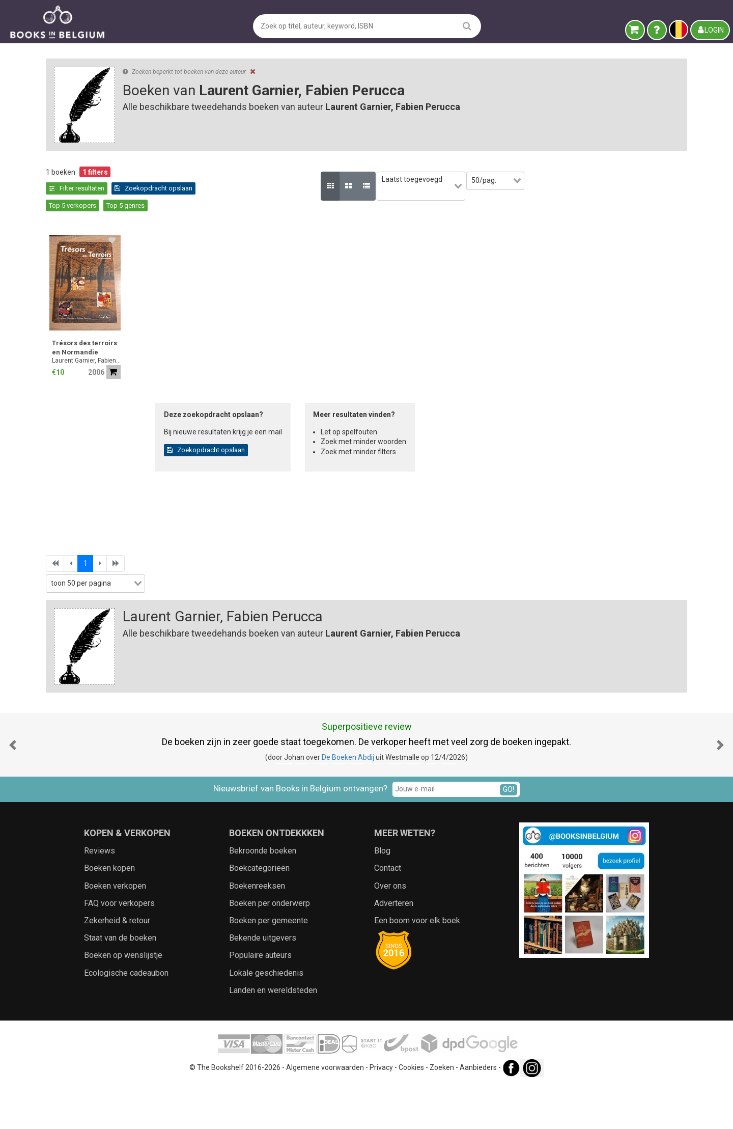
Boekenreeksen (257, 929)
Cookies (411, 1111)
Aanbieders (478, 1111)
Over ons (390, 929)
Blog (382, 894)
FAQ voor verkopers (119, 947)
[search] (467, 26)
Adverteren (393, 947)
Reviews (99, 894)
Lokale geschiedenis (266, 1017)
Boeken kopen (109, 912)
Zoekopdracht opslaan (256, 188)
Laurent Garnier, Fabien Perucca (254, 343)
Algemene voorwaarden (325, 1111)
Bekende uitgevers (262, 981)
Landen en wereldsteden (273, 1034)
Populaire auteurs (260, 999)
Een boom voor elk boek (417, 964)
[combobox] (125, 353)
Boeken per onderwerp (269, 947)
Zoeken (442, 1111)
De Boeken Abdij (348, 801)
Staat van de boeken (120, 981)
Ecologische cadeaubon (126, 1017)
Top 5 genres (382, 188)
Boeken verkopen (115, 929)
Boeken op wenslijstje (123, 999)
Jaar (58, 394)
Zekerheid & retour (117, 964)
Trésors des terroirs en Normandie (252, 330)
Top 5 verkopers (329, 188)
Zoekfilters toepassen (125, 612)
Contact (387, 912)
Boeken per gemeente (268, 964)
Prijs (58, 415)
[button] (12, 788)
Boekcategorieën (259, 912)
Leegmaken (125, 182)
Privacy (381, 1111)
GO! (508, 833)
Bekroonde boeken (262, 894)
